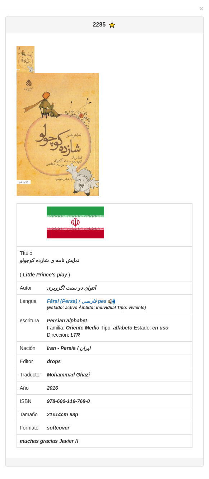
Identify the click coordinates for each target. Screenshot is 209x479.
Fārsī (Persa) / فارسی (72, 301)
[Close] (201, 8)
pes (102, 301)
